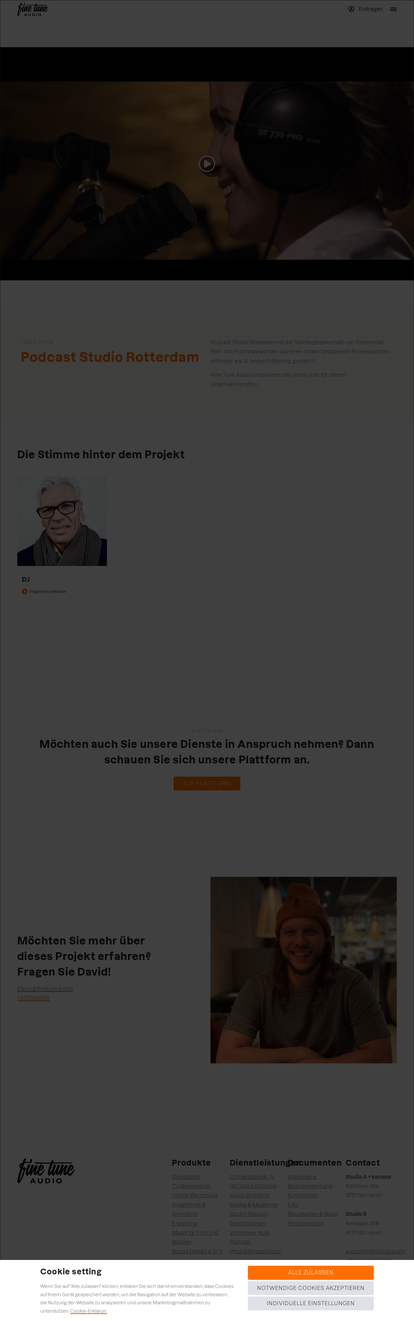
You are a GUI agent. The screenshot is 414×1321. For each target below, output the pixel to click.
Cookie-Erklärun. (88, 1311)
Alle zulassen (311, 1272)
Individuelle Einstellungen (311, 1303)
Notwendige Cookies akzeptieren (311, 1288)
